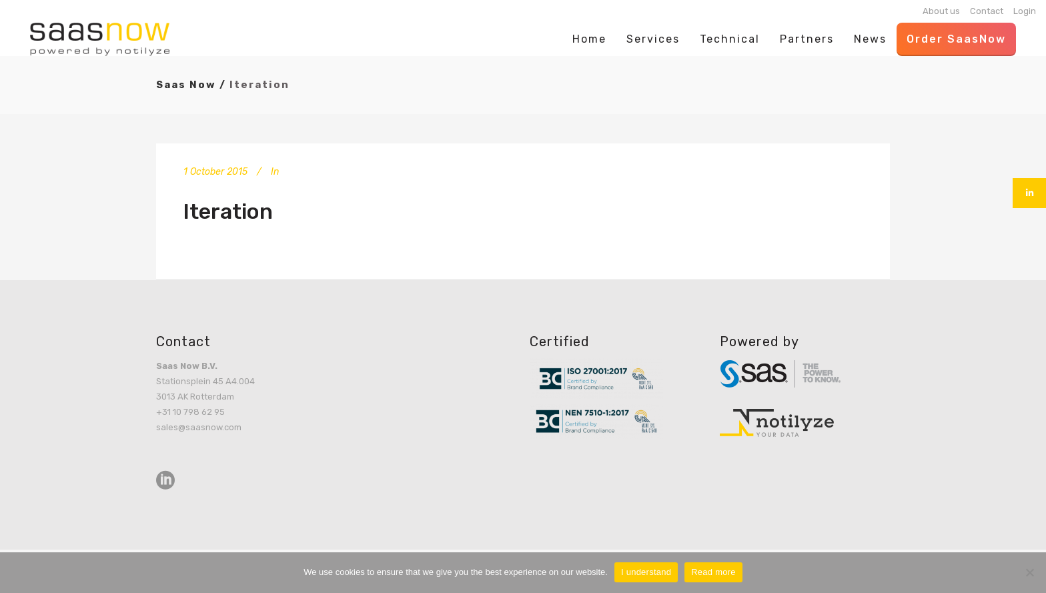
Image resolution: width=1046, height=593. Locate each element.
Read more (713, 572)
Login (1024, 11)
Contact (986, 11)
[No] (1029, 572)
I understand (646, 572)
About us (941, 11)
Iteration (228, 211)
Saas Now (186, 85)
